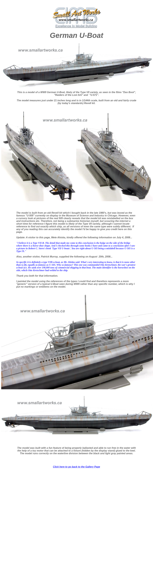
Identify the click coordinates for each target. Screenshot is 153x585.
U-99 (23, 265)
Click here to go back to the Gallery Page (76, 466)
